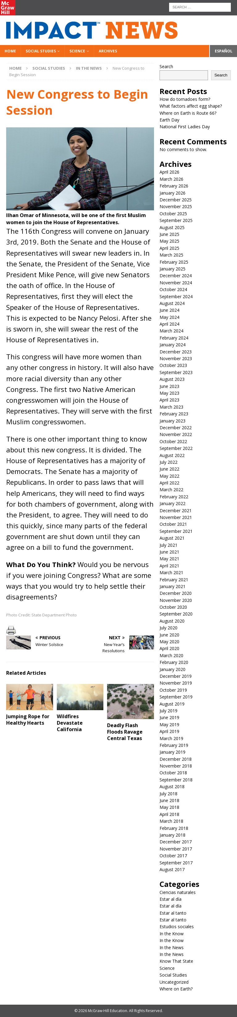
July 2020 (168, 628)
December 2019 (176, 676)
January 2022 (172, 503)
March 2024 (171, 331)
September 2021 (176, 531)
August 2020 (172, 621)
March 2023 (171, 407)
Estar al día (170, 899)
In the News (172, 947)
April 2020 (169, 648)
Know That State (176, 961)
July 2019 (168, 711)
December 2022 (176, 427)
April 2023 (169, 400)
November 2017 (176, 849)
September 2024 (176, 296)
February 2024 (174, 338)
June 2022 (169, 469)
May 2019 (169, 724)
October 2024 (173, 289)
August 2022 (172, 455)
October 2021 (173, 524)
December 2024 (176, 275)
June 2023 (169, 386)
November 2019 (176, 683)
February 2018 (174, 828)
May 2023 (169, 393)
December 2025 (176, 200)
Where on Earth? (176, 989)
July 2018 (168, 794)
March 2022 (171, 489)
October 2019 (173, 690)
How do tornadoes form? (185, 99)
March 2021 (171, 572)
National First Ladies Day (185, 127)
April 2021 (169, 566)
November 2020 (176, 600)
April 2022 (169, 483)
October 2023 (173, 365)
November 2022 (176, 434)
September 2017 (176, 863)
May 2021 (169, 559)
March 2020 (171, 655)
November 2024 (176, 283)
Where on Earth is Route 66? (188, 113)
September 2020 (176, 614)
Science (77, 51)
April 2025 (169, 248)
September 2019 (176, 697)
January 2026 (172, 193)
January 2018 (172, 835)
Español (223, 51)
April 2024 (169, 324)
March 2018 (171, 821)
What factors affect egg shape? (191, 106)
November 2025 (176, 206)
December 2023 (176, 352)
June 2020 (169, 635)
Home (10, 51)
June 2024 (169, 310)
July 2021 (168, 545)
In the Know (172, 934)
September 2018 (176, 780)
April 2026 (169, 172)
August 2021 (172, 538)
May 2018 (169, 807)
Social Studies (41, 51)
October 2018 (173, 773)
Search (166, 66)
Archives (108, 51)
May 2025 (169, 241)
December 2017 (176, 842)
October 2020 (173, 607)
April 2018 (169, 814)
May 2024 (169, 317)
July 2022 (168, 462)
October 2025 (173, 213)
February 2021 (174, 580)
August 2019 (172, 704)
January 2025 (172, 269)
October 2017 (173, 855)
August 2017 (172, 869)
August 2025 (172, 227)
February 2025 (174, 262)
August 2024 (172, 303)
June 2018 (169, 800)
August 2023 (172, 379)
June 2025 (169, 234)
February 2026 (174, 186)
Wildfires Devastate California (70, 723)
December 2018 (176, 759)
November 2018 (176, 766)
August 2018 (172, 786)
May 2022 (169, 476)
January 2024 (172, 345)
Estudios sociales (177, 926)
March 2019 (171, 738)
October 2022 (173, 441)
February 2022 (174, 497)
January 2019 (172, 752)
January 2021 (172, 586)
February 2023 (174, 414)
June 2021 (169, 552)
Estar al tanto (173, 913)
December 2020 (176, 593)
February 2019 (174, 745)
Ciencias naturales (178, 892)
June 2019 (169, 717)
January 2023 (172, 421)
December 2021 (176, 510)
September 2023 (176, 372)
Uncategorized (174, 982)
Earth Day (169, 120)
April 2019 (169, 731)
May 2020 (169, 641)
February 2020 (174, 662)
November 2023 (176, 358)
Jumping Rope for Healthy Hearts (27, 719)
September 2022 (176, 448)
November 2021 (176, 517)
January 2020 (172, 669)
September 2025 (176, 220)
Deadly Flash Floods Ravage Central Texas (125, 732)
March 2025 (171, 255)
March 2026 (171, 179)
